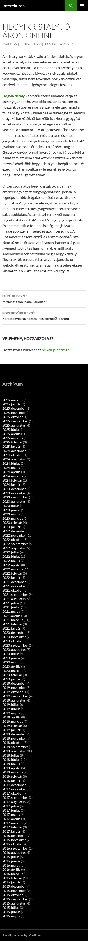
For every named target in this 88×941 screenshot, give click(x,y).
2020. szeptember (15, 645)
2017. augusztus (14, 802)
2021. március (12, 620)
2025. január (11, 446)
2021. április (11, 616)
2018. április (11, 768)
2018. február (12, 776)
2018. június (11, 759)
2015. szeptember (15, 899)
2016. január (11, 882)
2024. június (11, 463)
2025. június (11, 429)
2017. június (11, 810)
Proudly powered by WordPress (22, 935)
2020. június (11, 658)
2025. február (12, 442)
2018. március (12, 772)
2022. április (11, 565)
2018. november (14, 738)
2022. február (12, 573)
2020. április (11, 666)
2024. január (11, 484)
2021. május (11, 611)
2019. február (12, 726)
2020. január (11, 679)
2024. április (11, 472)
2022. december (14, 531)
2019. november (14, 688)
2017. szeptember (15, 798)
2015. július (10, 908)
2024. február (12, 480)
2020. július (10, 654)
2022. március (12, 569)
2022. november (14, 535)
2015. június (11, 912)
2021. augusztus (14, 599)
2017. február (12, 827)
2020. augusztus (14, 649)
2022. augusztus (14, 548)
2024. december (14, 451)
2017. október (12, 793)
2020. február (12, 675)
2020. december (14, 633)
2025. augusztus (14, 425)
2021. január (11, 628)
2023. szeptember (15, 497)
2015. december (14, 886)
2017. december (14, 785)
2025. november (14, 413)
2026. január (11, 404)
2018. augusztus (14, 751)
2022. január (11, 578)
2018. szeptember (15, 747)
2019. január (11, 730)
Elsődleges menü (82, 5)
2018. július (10, 755)
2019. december (14, 683)
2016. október (12, 844)
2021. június (11, 607)
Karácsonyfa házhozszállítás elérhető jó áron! (44, 315)
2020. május (11, 662)
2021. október (12, 590)
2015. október (12, 895)
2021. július (10, 603)
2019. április (11, 717)
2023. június (11, 510)
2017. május (11, 814)
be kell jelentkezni (56, 350)
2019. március (12, 721)
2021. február (12, 624)
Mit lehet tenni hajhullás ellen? (44, 298)
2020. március (12, 671)
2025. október (12, 417)
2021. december (14, 582)
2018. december (14, 734)
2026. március (12, 400)
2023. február (12, 523)
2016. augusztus (14, 853)
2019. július (10, 704)
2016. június (11, 861)
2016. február (12, 878)
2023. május (11, 514)
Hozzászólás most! (58, 44)
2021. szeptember (15, 594)
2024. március (12, 476)
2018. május (11, 764)
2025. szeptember (15, 421)
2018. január (11, 781)
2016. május (11, 865)
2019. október (12, 692)
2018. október (12, 743)
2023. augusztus (14, 501)
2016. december (14, 836)
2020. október (12, 641)
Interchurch (13, 5)
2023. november (14, 493)
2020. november (14, 637)
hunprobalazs (30, 44)
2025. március (12, 438)
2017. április (11, 819)
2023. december (14, 489)
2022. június (11, 556)
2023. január (11, 527)
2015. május (11, 916)
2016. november (14, 840)
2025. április (11, 434)
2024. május (11, 468)
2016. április (11, 869)
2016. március (12, 874)
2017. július (10, 806)
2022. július (10, 552)
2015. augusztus (14, 903)
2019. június (11, 709)
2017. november (14, 789)
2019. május (11, 713)
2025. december (14, 408)
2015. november (14, 891)
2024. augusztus (14, 459)
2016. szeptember (15, 848)
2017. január (11, 831)
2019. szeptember (15, 696)
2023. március (12, 518)
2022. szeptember (15, 544)
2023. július (10, 506)
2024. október (12, 455)
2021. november (14, 586)
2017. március (12, 823)
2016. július (10, 857)
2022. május (11, 561)
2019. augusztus (14, 700)
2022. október (12, 539)
